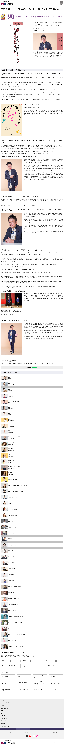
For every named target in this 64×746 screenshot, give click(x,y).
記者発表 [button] (3, 710)
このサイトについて (38, 732)
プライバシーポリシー (18, 732)
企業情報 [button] (3, 700)
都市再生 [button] (32, 713)
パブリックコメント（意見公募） (51, 732)
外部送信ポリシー (28, 732)
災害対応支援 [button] (32, 718)
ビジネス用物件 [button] (32, 721)
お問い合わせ (34, 728)
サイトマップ (8, 732)
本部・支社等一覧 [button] (32, 726)
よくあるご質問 (43, 728)
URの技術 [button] (3, 723)
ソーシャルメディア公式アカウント (32, 732)
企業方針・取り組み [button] (5, 702)
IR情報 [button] (2, 705)
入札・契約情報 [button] (4, 708)
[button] (61, 1)
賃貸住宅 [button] (32, 715)
